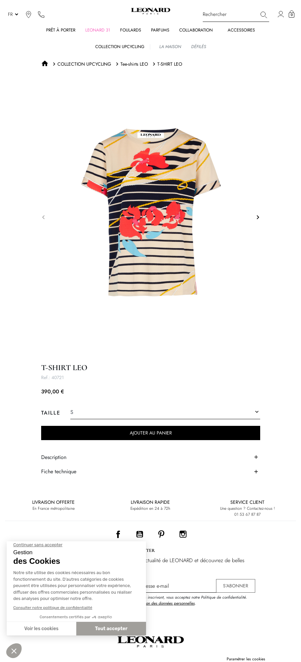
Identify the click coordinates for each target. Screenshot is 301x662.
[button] (291, 14)
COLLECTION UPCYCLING (84, 64)
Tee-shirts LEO (134, 64)
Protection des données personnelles (164, 603)
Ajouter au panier (150, 433)
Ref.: (45, 377)
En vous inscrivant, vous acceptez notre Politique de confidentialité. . (190, 600)
